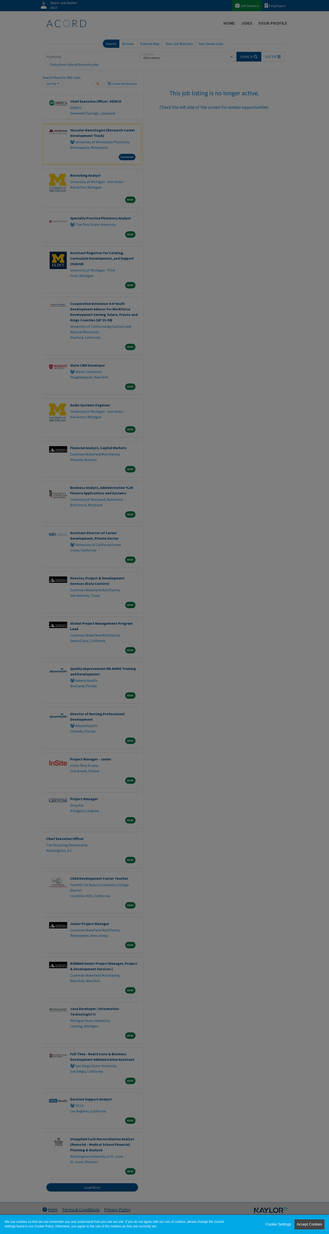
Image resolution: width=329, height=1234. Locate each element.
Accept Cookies (309, 1224)
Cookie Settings (278, 1224)
